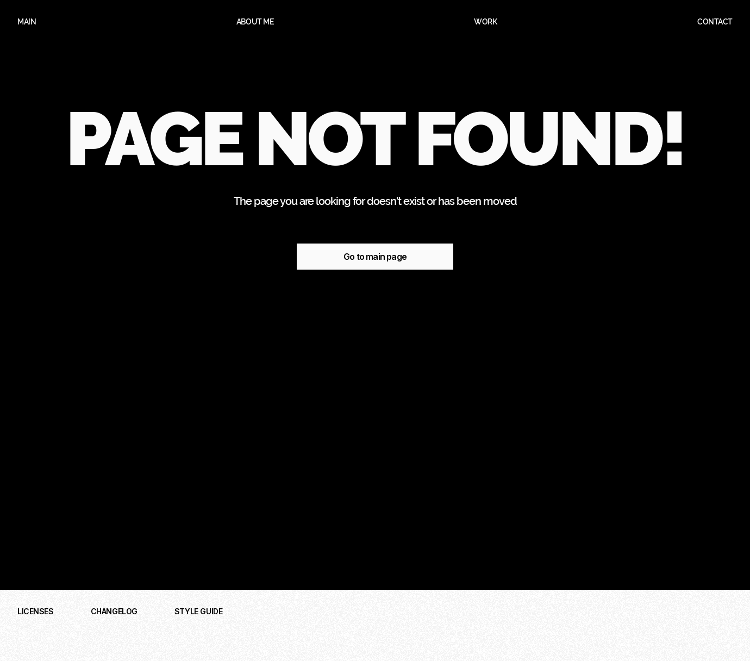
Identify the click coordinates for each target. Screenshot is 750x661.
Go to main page (375, 256)
